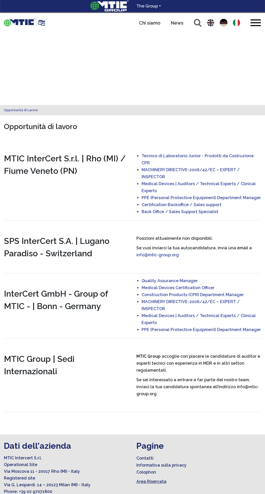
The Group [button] (147, 6)
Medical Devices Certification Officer (178, 215)
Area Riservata (151, 409)
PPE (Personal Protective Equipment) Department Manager (201, 125)
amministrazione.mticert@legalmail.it (52, 439)
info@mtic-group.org (157, 182)
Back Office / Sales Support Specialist (180, 139)
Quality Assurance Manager (170, 208)
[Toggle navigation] (255, 23)
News (177, 23)
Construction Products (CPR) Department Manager (193, 222)
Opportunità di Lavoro (21, 38)
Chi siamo (149, 23)
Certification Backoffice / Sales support (182, 132)
